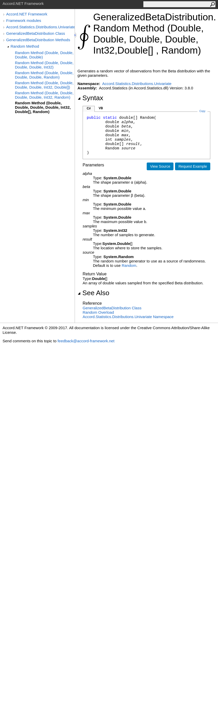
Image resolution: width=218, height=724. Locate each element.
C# (89, 108)
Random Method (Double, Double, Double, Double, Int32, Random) (44, 95)
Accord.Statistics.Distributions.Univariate (40, 27)
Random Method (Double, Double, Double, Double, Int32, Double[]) (44, 85)
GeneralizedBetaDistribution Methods (38, 40)
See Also (93, 293)
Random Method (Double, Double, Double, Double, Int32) (44, 65)
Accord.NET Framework (26, 14)
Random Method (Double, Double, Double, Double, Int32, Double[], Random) (43, 107)
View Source (160, 166)
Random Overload (98, 312)
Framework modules (23, 20)
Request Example (192, 166)
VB (101, 108)
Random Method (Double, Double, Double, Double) (44, 54)
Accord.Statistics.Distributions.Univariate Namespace (128, 316)
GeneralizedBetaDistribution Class (35, 33)
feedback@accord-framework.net (85, 341)
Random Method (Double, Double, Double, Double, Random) (44, 75)
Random (129, 265)
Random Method (25, 46)
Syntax (90, 98)
